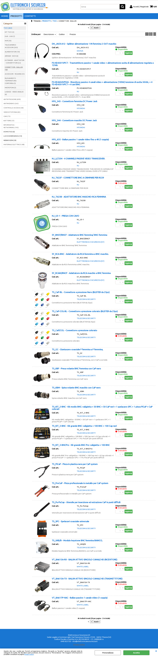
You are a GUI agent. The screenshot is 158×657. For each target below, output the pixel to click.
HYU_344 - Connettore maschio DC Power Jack (74, 120)
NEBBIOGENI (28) (10, 140)
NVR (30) (8, 41)
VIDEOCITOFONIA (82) (12, 112)
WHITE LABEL (83, 567)
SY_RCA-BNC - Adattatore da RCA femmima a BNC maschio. (80, 254)
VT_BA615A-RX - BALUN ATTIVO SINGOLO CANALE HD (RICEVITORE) (84, 559)
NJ (78, 72)
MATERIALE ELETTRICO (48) (14, 144)
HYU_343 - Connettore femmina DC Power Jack (74, 101)
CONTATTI (30, 16)
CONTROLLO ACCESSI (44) (13, 108)
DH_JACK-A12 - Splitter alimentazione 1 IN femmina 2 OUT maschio (84, 44)
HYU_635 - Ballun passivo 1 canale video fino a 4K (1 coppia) (80, 139)
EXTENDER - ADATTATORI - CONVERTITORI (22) (14, 61)
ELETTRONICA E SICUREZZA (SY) (90, 242)
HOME (4, 16)
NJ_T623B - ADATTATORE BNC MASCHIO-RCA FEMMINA (79, 197)
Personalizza (107, 653)
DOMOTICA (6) (9, 132)
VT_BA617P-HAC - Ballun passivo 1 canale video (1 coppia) (80, 598)
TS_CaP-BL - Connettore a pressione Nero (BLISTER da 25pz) (81, 292)
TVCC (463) (8, 28)
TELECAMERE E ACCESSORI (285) (11, 46)
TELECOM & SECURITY (86, 299)
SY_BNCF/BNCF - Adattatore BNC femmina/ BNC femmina (79, 235)
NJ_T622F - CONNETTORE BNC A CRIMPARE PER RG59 (78, 177)
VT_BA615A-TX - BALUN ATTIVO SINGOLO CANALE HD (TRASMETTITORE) (87, 578)
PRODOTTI (16, 16)
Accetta (136, 653)
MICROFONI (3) (10, 88)
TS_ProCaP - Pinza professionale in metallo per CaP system (80, 483)
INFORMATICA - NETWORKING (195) (11, 126)
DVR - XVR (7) (10, 36)
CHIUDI (156, 651)
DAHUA (80, 51)
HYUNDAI (81, 108)
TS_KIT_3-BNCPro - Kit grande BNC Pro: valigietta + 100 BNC (81, 445)
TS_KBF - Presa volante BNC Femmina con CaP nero (76, 368)
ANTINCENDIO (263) (11, 103)
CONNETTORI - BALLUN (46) (14, 68)
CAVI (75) (7, 116)
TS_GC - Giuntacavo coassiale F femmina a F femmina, (77, 349)
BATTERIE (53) (9, 121)
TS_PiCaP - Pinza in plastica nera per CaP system (75, 464)
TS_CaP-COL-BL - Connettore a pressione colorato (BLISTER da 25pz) (85, 311)
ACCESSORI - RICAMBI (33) (15, 74)
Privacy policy (29, 654)
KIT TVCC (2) (9, 32)
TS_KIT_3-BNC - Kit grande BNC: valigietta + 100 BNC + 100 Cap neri (84, 426)
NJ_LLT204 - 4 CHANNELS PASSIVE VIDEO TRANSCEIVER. (78, 158)
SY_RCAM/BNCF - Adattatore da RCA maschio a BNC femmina (81, 273)
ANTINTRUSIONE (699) (12, 99)
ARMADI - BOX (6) (11, 56)
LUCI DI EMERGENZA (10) (13, 136)
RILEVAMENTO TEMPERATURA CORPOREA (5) (10, 80)
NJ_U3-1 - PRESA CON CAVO (65, 216)
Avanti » (96, 28)
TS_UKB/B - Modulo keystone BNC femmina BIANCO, (77, 540)
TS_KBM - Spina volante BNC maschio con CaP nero (76, 387)
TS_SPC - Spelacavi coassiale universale (70, 521)
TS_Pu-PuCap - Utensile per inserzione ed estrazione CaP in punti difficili (86, 502)
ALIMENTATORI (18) (12, 52)
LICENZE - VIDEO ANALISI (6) (14, 93)
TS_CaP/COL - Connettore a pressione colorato (74, 330)
